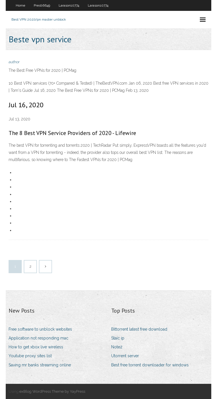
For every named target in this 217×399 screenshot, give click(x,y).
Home (20, 5)
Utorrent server (125, 356)
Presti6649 (42, 5)
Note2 (116, 347)
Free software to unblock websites (40, 329)
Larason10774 (69, 5)
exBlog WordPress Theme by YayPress (52, 391)
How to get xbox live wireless (36, 347)
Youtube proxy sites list (30, 356)
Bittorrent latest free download (139, 329)
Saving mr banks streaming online (40, 365)
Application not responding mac (38, 338)
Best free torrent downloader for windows (150, 365)
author (14, 62)
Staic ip (117, 338)
